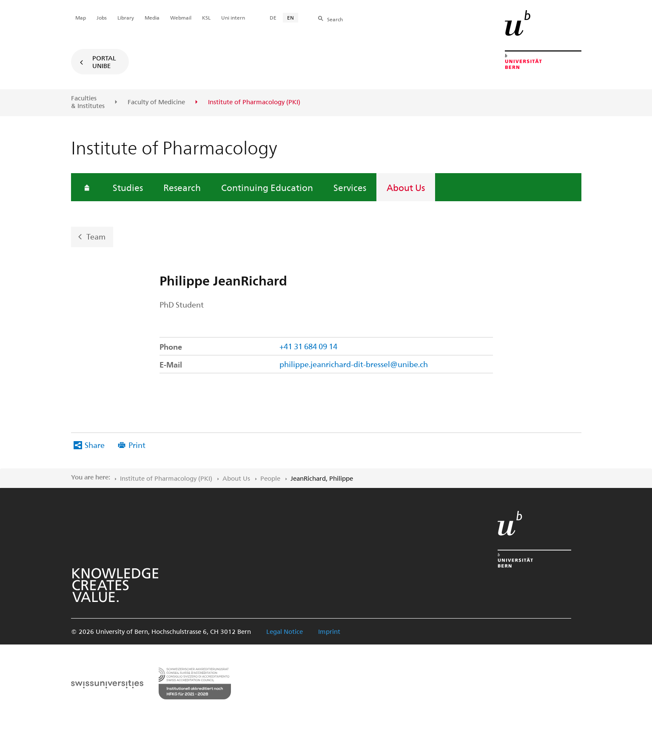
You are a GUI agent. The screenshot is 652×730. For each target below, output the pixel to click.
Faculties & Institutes (88, 101)
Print (136, 444)
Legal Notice (284, 631)
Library (125, 17)
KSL (206, 17)
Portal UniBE (104, 62)
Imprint (329, 631)
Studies (128, 187)
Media (152, 17)
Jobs (102, 17)
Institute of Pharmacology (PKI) (166, 478)
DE (273, 17)
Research (182, 187)
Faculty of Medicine (156, 102)
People (270, 478)
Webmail (180, 17)
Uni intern (233, 17)
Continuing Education (267, 187)
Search (335, 19)
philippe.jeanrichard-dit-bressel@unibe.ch (353, 364)
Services (349, 187)
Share (95, 444)
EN (290, 17)
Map (80, 17)
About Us (406, 187)
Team (95, 236)
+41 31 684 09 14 (308, 346)
